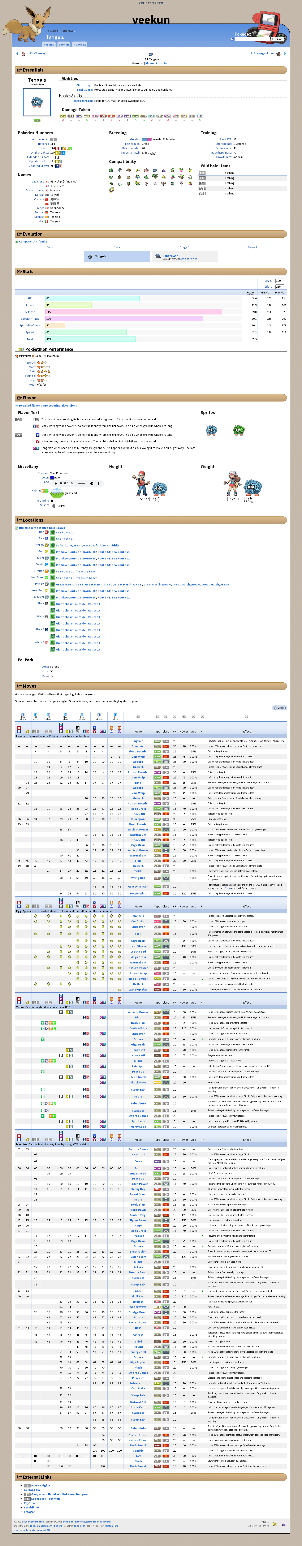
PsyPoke (30, 1503)
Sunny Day (138, 1189)
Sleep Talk (138, 1089)
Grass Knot (138, 1407)
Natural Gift (138, 835)
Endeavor (138, 927)
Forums (49, 44)
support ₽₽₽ (44, 1530)
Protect (138, 1236)
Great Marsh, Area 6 (215, 584)
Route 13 (94, 604)
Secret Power (138, 1322)
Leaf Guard (84, 89)
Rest (138, 1328)
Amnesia (138, 916)
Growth (138, 767)
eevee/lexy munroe (33, 1521)
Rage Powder (138, 978)
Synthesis (138, 1121)
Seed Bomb (138, 1077)
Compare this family (33, 241)
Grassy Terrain (138, 886)
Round (138, 1347)
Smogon (29, 1512)
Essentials (33, 70)
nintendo (79, 1521)
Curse (138, 1161)
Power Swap (138, 973)
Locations (163, 63)
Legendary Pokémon (45, 1498)
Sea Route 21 (65, 532)
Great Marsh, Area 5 (186, 584)
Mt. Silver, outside (69, 552)
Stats (28, 271)
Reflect (138, 984)
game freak (92, 1521)
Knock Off (138, 814)
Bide (138, 1291)
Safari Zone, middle (105, 545)
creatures (106, 1521)
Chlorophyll (84, 85)
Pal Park (25, 660)
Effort (268, 286)
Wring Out (138, 878)
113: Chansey (30, 54)
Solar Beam (138, 1257)
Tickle (138, 871)
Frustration (138, 1251)
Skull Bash (138, 1296)
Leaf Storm (138, 946)
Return (138, 1267)
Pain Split (138, 1066)
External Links (37, 1477)
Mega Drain (138, 809)
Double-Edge (138, 1028)
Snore (138, 1096)
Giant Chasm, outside (71, 604)
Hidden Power (138, 1184)
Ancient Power (188, 258)
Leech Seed (138, 951)
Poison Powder (138, 772)
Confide (138, 1450)
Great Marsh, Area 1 (70, 584)
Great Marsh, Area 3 (128, 584)
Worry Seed (138, 1127)
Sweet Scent (138, 1194)
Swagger (138, 1110)
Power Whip (138, 893)
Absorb (138, 762)
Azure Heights (41, 1485)
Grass (228, 888)
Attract (138, 1334)
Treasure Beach (86, 571)
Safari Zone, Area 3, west (73, 545)
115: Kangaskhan (269, 54)
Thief (138, 1341)
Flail (138, 934)
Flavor (149, 63)
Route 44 (104, 552)
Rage (138, 1225)
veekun (151, 19)
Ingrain (138, 741)
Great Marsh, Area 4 (157, 584)
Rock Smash (138, 1445)
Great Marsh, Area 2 (99, 584)
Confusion (138, 921)
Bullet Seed (138, 1173)
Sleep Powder (138, 751)
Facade (138, 1317)
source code (21, 1530)
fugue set (79, 1525)
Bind (138, 783)
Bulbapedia (32, 1490)
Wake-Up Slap (138, 989)
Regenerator (83, 101)
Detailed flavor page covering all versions (48, 405)
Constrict (138, 746)
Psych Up (138, 1071)
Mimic (138, 1061)
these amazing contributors (46, 1525)
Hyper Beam (138, 1220)
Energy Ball (138, 1352)
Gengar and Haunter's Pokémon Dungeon (60, 1494)
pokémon (68, 1521)
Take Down (138, 1210)
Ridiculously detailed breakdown (42, 528)
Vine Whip (138, 757)
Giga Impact (138, 1362)
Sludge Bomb (138, 1312)
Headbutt (138, 1050)
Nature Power (138, 968)
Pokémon (67, 31)
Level (268, 280)
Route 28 (89, 552)
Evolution (33, 234)
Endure (138, 1039)
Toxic (138, 1168)
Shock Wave (138, 1082)
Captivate (138, 1388)
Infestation (138, 1383)
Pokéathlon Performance (45, 349)
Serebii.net (31, 1507)
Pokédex (52, 31)
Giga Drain (138, 845)
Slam (138, 861)
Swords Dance (138, 1116)
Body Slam (138, 1023)
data (32, 1530)
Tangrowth (166, 255)
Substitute (138, 1103)
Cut (138, 1456)
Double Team (138, 1272)
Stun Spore (138, 819)
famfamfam (111, 1525)
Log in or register (151, 2)
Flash (138, 1367)
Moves (29, 686)
